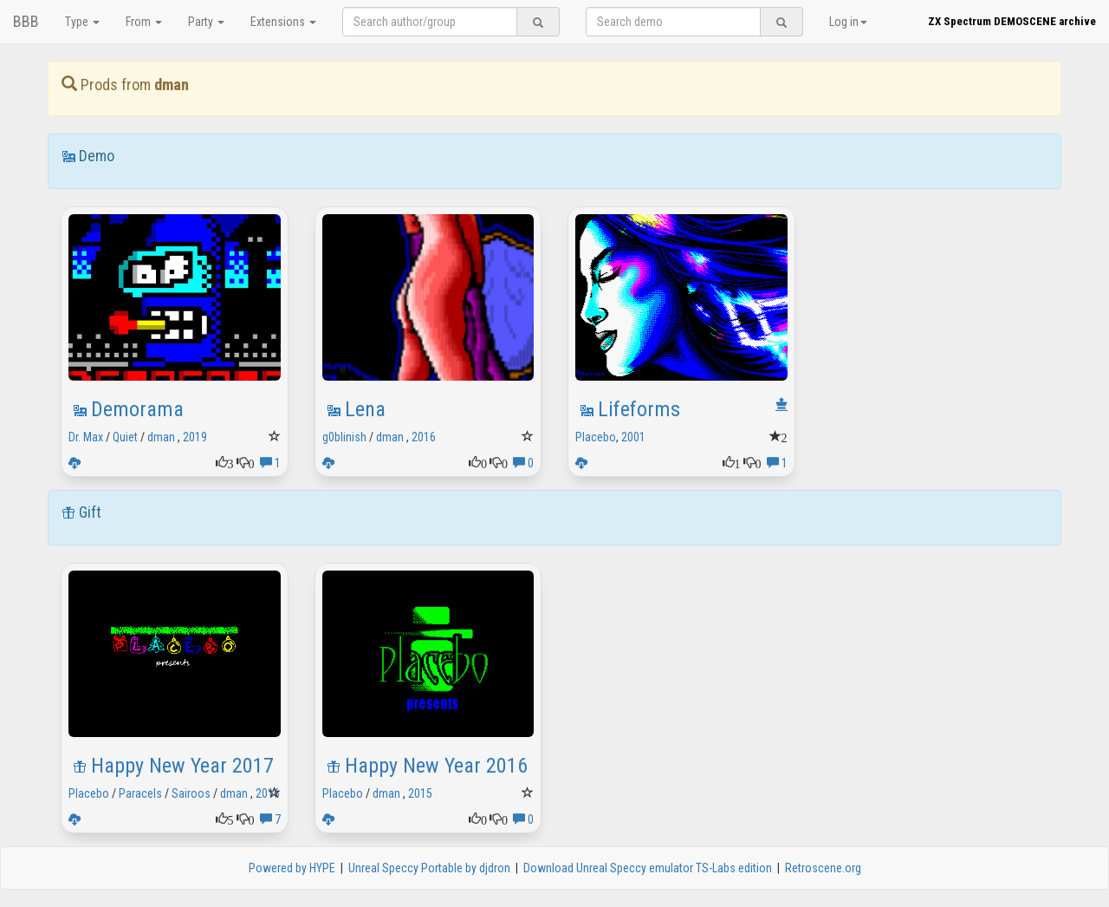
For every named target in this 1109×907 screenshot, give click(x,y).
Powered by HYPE (292, 868)
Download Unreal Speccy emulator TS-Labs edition (647, 868)
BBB (26, 21)
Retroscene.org (823, 868)
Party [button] (206, 22)
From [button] (144, 22)
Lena (365, 409)
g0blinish (344, 437)
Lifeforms (639, 409)
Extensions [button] (283, 22)
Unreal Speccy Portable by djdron (429, 868)
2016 (424, 437)
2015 (420, 793)
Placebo (595, 437)
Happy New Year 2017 (182, 766)
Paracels (140, 793)
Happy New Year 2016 (436, 766)
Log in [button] (848, 22)
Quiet (125, 437)
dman (161, 437)
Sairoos (191, 793)
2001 (633, 437)
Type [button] (82, 22)
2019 (195, 437)
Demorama (137, 409)
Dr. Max (85, 437)
